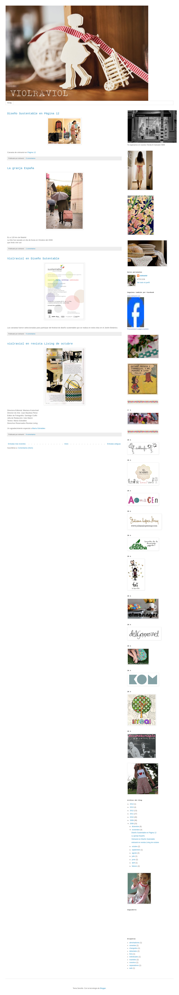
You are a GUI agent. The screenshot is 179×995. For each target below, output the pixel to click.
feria (131, 954)
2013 (132, 807)
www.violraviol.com (133, 296)
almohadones (134, 943)
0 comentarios (30, 158)
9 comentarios (30, 434)
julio (133, 856)
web (130, 968)
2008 (132, 824)
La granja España (20, 168)
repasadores (134, 965)
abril (134, 863)
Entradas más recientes (17, 444)
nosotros (132, 962)
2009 (132, 820)
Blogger (103, 988)
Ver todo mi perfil (143, 283)
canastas (132, 945)
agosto (134, 853)
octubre (135, 846)
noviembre (136, 830)
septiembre (136, 850)
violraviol (143, 276)
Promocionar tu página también (138, 329)
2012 (132, 811)
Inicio (66, 444)
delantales (133, 951)
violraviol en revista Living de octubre (40, 343)
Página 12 (31, 152)
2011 (132, 814)
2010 (132, 817)
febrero (135, 866)
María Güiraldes (38, 428)
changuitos (133, 948)
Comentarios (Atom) (25, 448)
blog (9, 103)
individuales (133, 957)
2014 (132, 804)
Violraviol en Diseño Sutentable (33, 258)
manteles (132, 960)
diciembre (136, 826)
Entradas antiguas (114, 444)
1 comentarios (30, 248)
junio (134, 860)
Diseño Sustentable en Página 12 (33, 113)
